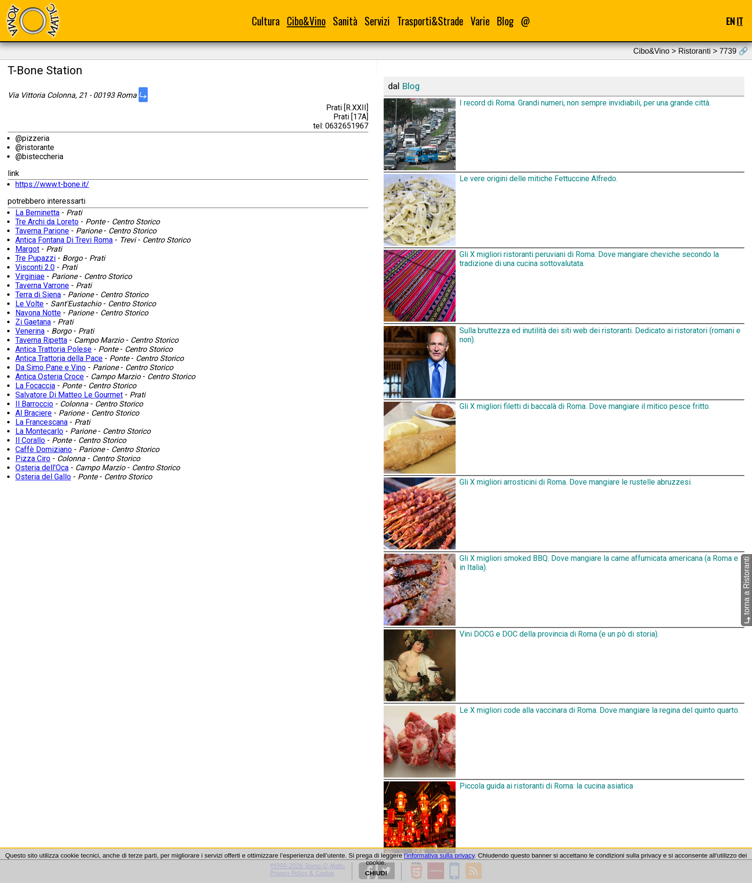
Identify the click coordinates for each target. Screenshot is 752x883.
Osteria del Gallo (43, 476)
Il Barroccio (34, 403)
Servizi (377, 20)
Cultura (266, 20)
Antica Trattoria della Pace (59, 358)
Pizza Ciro (32, 458)
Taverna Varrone (42, 285)
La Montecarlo (39, 431)
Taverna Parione (42, 230)
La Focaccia (35, 385)
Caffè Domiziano (43, 449)
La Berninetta (37, 212)
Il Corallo (30, 440)
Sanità (345, 20)
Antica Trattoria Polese (53, 349)
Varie (480, 20)
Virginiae (30, 276)
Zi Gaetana (33, 321)
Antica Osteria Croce (49, 376)
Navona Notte (38, 312)
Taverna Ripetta (41, 340)
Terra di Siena (38, 294)
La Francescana (41, 422)
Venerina (30, 331)
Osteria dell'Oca (42, 467)
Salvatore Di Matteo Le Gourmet (69, 394)
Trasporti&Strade (430, 20)
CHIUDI (376, 873)
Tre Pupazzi (35, 258)
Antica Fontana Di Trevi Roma (64, 239)
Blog (505, 20)
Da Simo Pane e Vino (50, 367)
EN (730, 20)
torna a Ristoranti (746, 590)
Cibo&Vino (306, 20)
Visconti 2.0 (35, 267)
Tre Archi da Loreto (47, 221)
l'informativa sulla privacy (439, 855)
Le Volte (29, 303)
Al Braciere (33, 413)
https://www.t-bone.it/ (52, 184)
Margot (27, 249)
